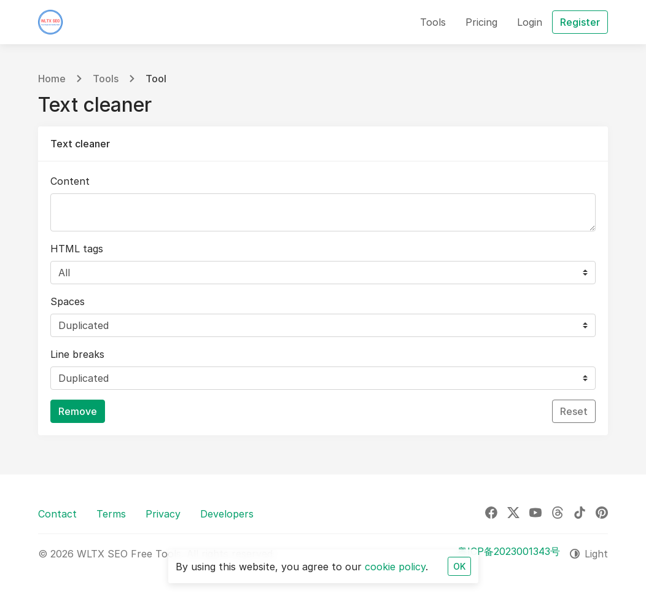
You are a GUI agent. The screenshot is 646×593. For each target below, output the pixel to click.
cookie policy (395, 566)
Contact (57, 514)
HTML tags (76, 248)
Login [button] (529, 22)
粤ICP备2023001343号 (508, 551)
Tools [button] (433, 22)
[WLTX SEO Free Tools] (50, 22)
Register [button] (580, 22)
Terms (111, 514)
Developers (227, 514)
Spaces (67, 301)
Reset (574, 411)
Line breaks (77, 354)
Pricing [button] (481, 22)
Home (52, 78)
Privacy (163, 514)
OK (459, 566)
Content (70, 181)
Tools (106, 78)
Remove (77, 411)
